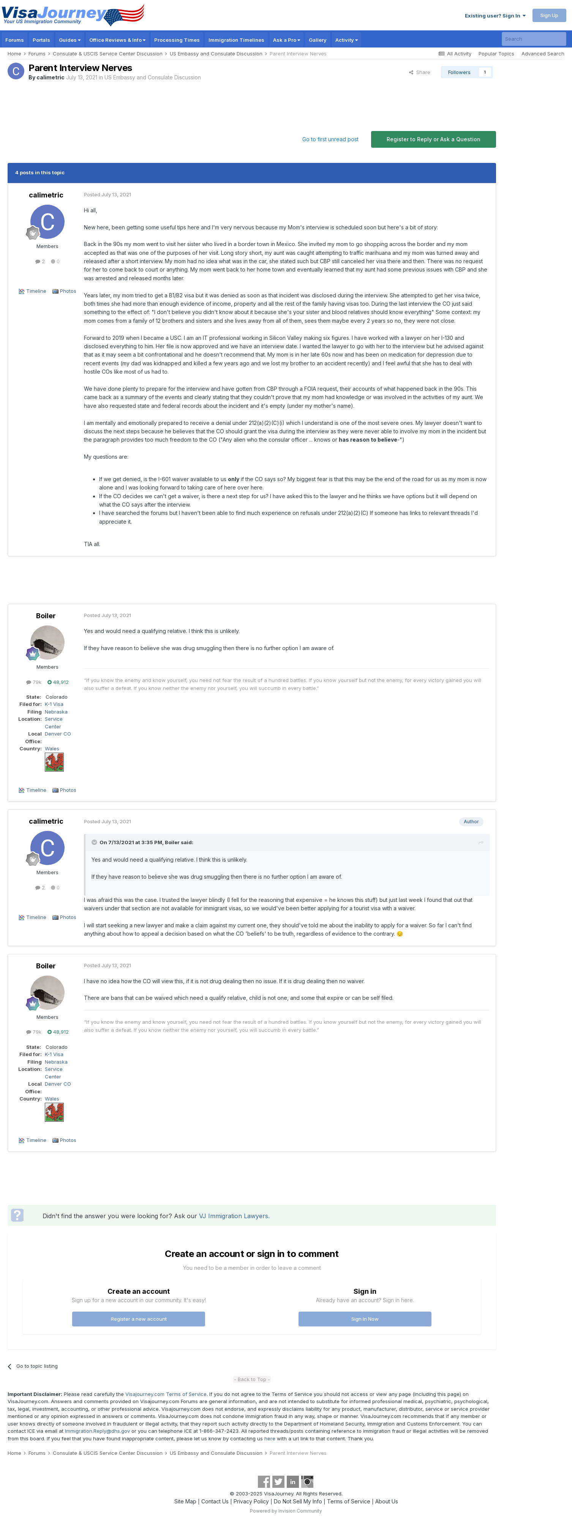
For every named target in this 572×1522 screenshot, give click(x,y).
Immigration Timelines (236, 40)
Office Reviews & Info (117, 40)
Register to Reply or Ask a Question (433, 139)
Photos (68, 291)
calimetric (50, 77)
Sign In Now (365, 1319)
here (269, 1438)
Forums (14, 40)
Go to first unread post (330, 139)
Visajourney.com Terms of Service (166, 1394)
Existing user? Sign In (495, 16)
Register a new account (139, 1319)
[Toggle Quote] (95, 842)
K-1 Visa (54, 704)
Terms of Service (348, 1501)
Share (419, 72)
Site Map (185, 1501)
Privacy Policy (251, 1501)
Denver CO (58, 734)
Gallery (318, 40)
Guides (70, 40)
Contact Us (215, 1501)
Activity (346, 40)
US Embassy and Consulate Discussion (152, 77)
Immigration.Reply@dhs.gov (97, 1431)
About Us (386, 1501)
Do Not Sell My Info (298, 1501)
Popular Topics (496, 54)
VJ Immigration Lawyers (233, 1216)
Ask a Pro (286, 40)
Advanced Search (542, 54)
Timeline (36, 291)
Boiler (46, 616)
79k (33, 682)
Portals (41, 40)
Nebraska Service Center (56, 719)
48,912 (58, 682)
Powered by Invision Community (286, 1511)
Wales (52, 748)
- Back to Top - (252, 1379)
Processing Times (177, 40)
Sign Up (549, 15)
